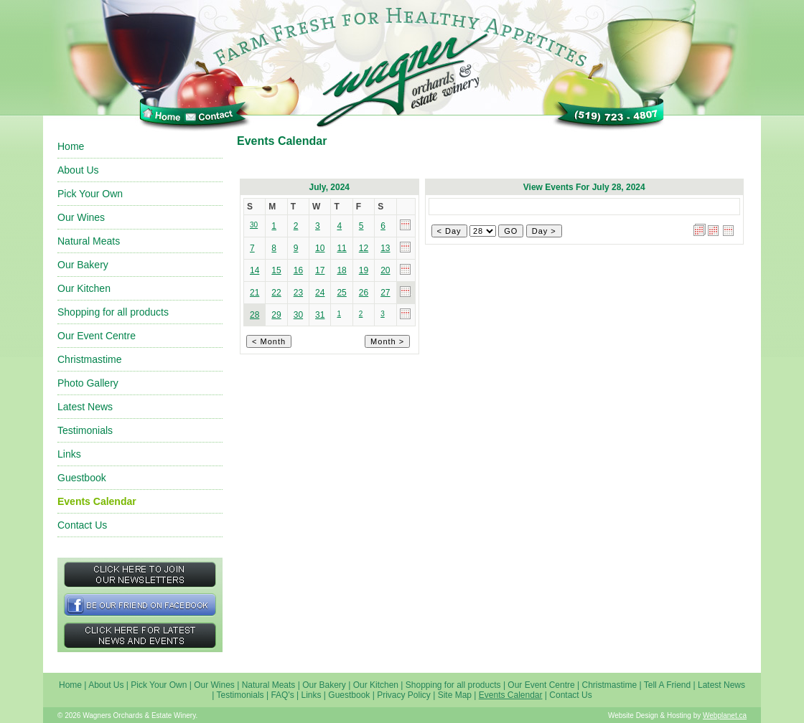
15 (276, 270)
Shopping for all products (113, 312)
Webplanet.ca (725, 715)
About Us (78, 170)
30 (298, 315)
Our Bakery (82, 264)
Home (70, 146)
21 (254, 293)
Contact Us (82, 525)
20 (385, 270)
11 (341, 248)
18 (341, 270)
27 (385, 293)
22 (276, 293)
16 (298, 270)
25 (341, 293)
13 (385, 248)
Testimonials (85, 430)
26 (363, 293)
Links (69, 454)
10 (319, 248)
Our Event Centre (96, 335)
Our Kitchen (84, 288)
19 (363, 270)
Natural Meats (88, 241)
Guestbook (81, 477)
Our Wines (81, 217)
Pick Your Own (90, 193)
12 (363, 248)
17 (319, 270)
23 (298, 293)
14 (254, 270)
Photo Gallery (87, 383)
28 (254, 315)
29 (276, 315)
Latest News (85, 406)
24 (319, 293)
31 (319, 315)
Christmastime (89, 359)
